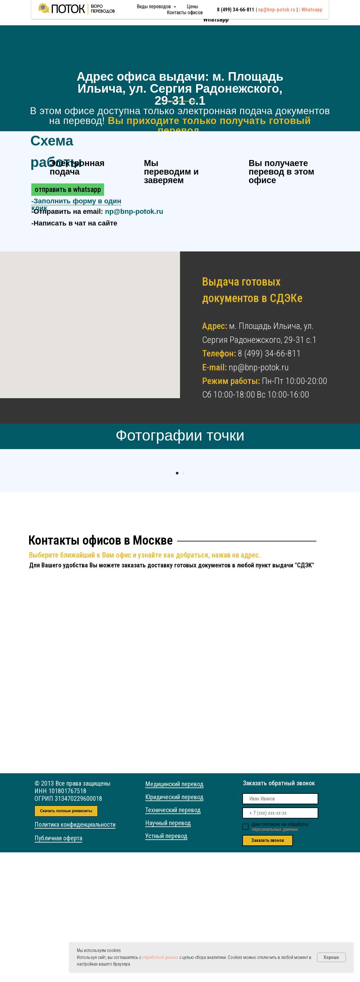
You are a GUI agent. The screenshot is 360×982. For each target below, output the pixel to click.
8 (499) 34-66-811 (225, 12)
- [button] (76, 204)
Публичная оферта (58, 968)
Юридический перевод (174, 926)
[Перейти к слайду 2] (183, 603)
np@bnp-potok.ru (279, 11)
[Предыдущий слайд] (94, 528)
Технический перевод (173, 939)
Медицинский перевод (174, 913)
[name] (280, 928)
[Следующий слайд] (265, 528)
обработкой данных (160, 957)
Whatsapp (216, 19)
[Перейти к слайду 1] (177, 603)
